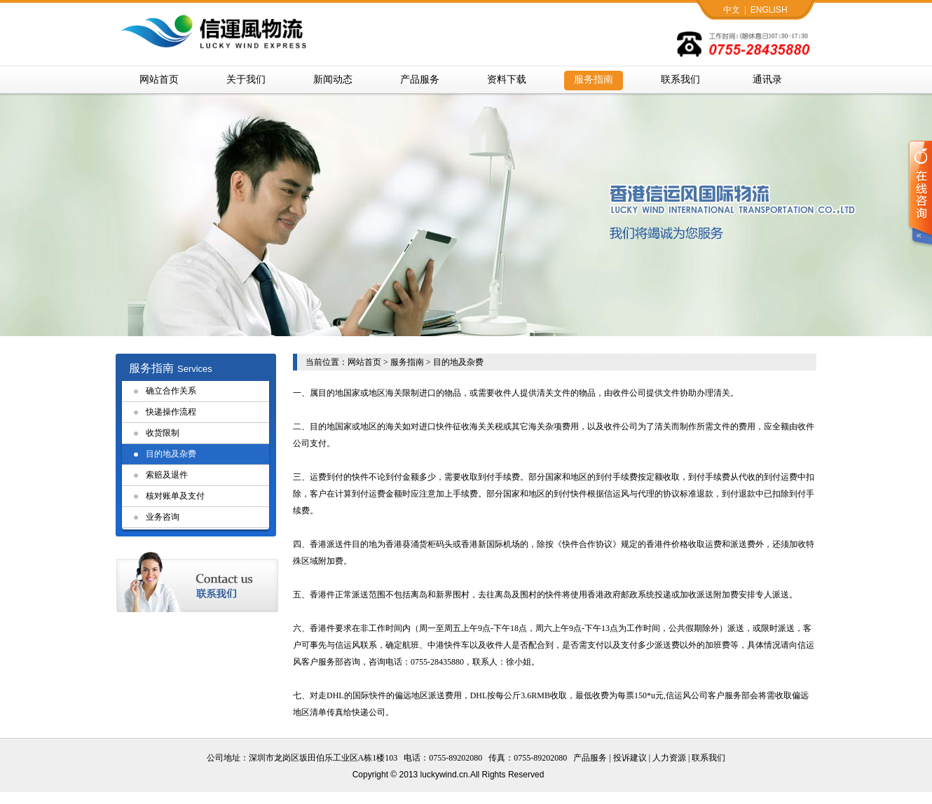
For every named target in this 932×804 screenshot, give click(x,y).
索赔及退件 (167, 475)
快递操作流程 (171, 412)
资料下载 (506, 79)
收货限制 (162, 433)
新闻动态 (332, 79)
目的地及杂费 (171, 454)
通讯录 (767, 79)
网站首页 (159, 79)
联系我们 (680, 79)
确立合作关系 (171, 391)
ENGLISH (769, 10)
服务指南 (593, 79)
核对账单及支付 (175, 496)
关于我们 (246, 79)
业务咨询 (162, 517)
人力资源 (669, 758)
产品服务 (419, 79)
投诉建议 (630, 758)
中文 (731, 10)
